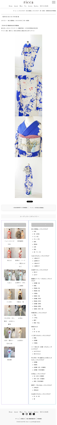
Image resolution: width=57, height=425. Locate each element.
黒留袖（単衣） (38, 301)
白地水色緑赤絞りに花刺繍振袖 (20, 207)
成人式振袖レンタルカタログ (15, 20)
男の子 (35, 272)
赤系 (35, 231)
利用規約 (39, 418)
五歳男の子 (36, 261)
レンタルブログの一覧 (12, 224)
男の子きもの (37, 354)
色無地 (35, 364)
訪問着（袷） (37, 283)
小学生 (35, 317)
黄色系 (35, 244)
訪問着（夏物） (38, 303)
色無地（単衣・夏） (39, 309)
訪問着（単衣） (38, 298)
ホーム (17, 418)
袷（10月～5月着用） (39, 376)
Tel (25, 6)
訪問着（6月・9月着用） (40, 367)
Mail (21, 6)
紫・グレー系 (37, 252)
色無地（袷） (37, 296)
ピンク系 (36, 236)
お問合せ (22, 418)
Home (11, 6)
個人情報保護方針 (31, 418)
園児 (35, 320)
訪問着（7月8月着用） (39, 370)
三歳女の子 (36, 263)
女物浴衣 (36, 387)
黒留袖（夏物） (38, 306)
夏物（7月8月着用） (39, 381)
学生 (35, 315)
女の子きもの (37, 351)
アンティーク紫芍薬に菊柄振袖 (37, 207)
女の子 (35, 275)
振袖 (35, 285)
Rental (36, 6)
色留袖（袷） (37, 288)
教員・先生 (36, 323)
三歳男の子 (36, 266)
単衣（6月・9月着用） (39, 378)
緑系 (35, 241)
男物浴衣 (36, 390)
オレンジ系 (36, 239)
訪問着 (35, 340)
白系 (35, 247)
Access (30, 6)
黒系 (35, 249)
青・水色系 (26, 20)
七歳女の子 (36, 258)
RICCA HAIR (44, 6)
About (16, 6)
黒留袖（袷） (37, 291)
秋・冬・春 (36, 331)
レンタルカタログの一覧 (40, 224)
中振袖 (35, 293)
